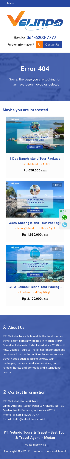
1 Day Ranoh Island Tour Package (35, 158)
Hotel (57, 185)
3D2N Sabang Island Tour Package (35, 223)
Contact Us (48, 44)
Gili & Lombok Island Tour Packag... (35, 287)
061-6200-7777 (41, 37)
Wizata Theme (32, 444)
